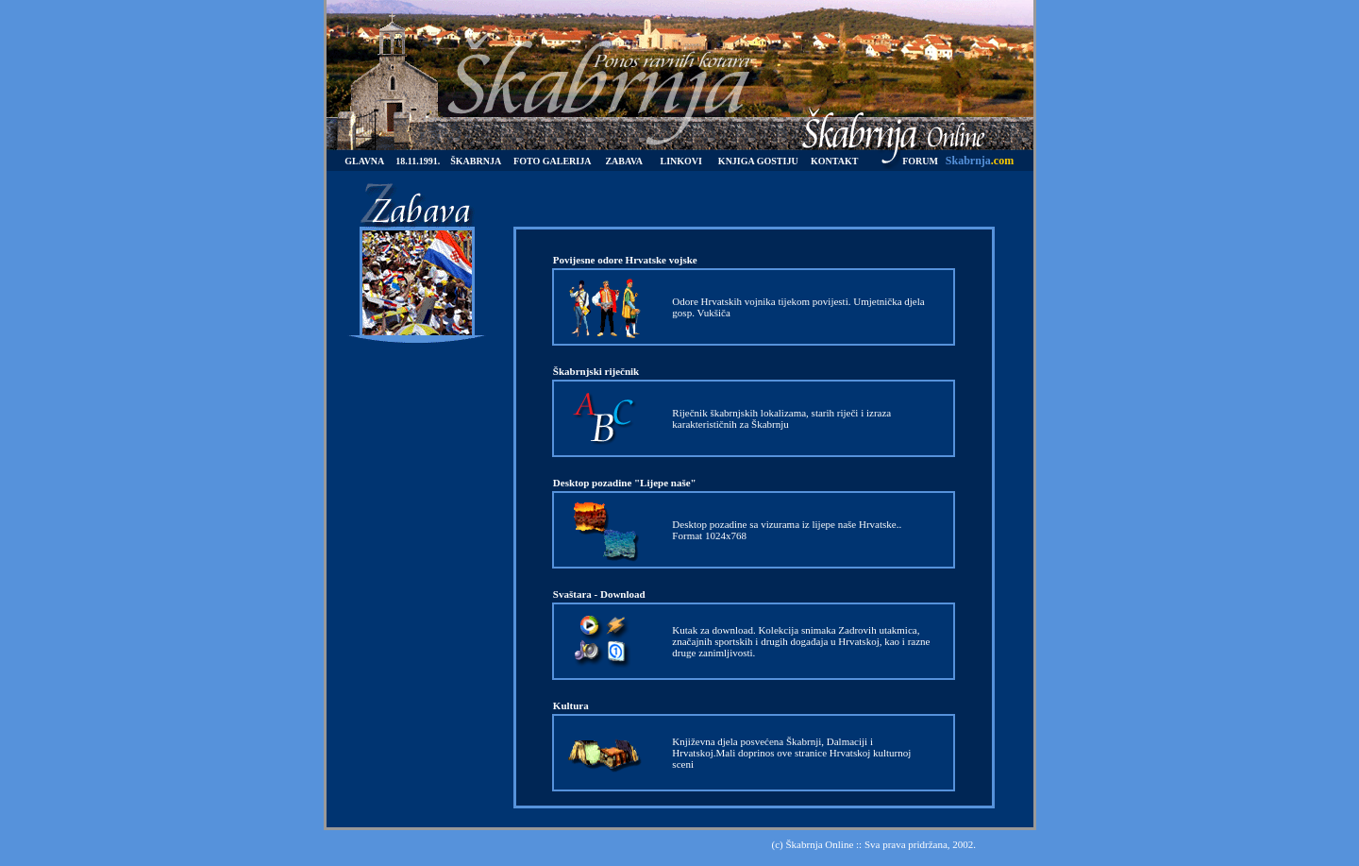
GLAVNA (364, 161)
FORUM (920, 161)
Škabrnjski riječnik (596, 371)
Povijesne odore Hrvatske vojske (625, 259)
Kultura (571, 705)
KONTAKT (834, 161)
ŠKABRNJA (475, 161)
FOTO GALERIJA (552, 161)
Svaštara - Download (599, 594)
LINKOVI (681, 161)
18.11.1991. (417, 161)
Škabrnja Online (819, 844)
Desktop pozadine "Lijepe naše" (624, 482)
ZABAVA (624, 161)
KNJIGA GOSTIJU (758, 161)
